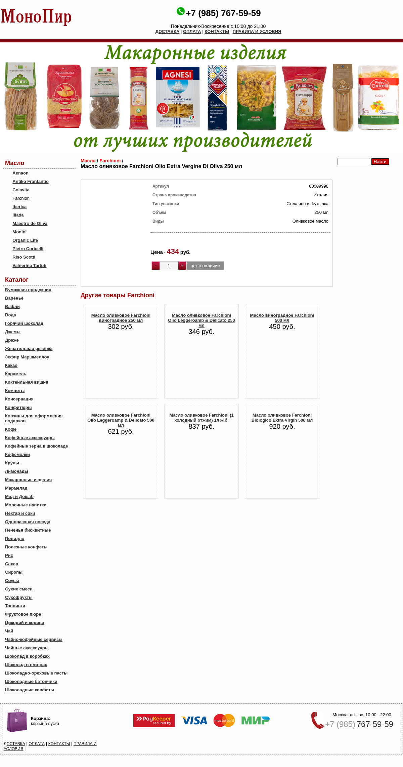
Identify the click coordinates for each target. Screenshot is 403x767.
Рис (9, 555)
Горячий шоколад (24, 323)
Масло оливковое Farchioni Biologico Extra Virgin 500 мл (282, 418)
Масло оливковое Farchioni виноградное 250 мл (120, 318)
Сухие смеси (19, 588)
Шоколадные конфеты (29, 689)
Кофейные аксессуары (30, 437)
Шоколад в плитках (26, 664)
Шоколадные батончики (31, 681)
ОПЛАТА (192, 31)
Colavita (21, 189)
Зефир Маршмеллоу (27, 356)
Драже (12, 340)
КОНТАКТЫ (217, 31)
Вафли (12, 306)
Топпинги (15, 605)
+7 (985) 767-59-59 (223, 13)
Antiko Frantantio (30, 181)
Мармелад (16, 488)
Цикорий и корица (24, 622)
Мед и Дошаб (19, 496)
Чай (9, 631)
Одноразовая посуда (27, 521)
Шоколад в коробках (27, 656)
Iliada (18, 215)
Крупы (12, 462)
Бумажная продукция (28, 289)
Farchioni (110, 160)
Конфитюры (18, 407)
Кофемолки (17, 454)
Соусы (12, 580)
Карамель (16, 373)
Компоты (15, 390)
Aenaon (20, 173)
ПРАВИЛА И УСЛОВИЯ (257, 31)
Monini (19, 231)
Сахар (11, 563)
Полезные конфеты (26, 546)
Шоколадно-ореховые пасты (36, 673)
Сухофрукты (19, 597)
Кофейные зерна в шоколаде (36, 446)
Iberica (19, 206)
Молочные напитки (25, 504)
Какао (11, 365)
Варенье (14, 298)
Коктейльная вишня (26, 382)
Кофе (10, 429)
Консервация (19, 398)
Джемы (12, 331)
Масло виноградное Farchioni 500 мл (282, 318)
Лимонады (16, 471)
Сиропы (14, 572)
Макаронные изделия (28, 479)
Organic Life (25, 240)
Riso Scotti (23, 257)
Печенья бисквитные (28, 530)
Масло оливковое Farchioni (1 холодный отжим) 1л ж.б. (201, 418)
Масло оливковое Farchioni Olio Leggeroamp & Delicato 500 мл (120, 420)
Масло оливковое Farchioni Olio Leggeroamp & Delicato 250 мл (201, 320)
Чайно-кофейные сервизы (33, 639)
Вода (10, 314)
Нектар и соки (20, 513)
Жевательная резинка (28, 348)
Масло (88, 160)
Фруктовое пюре (23, 614)
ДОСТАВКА (167, 31)
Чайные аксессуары (27, 647)
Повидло (15, 538)
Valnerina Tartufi (29, 265)
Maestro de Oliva (29, 223)
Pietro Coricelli (27, 248)
